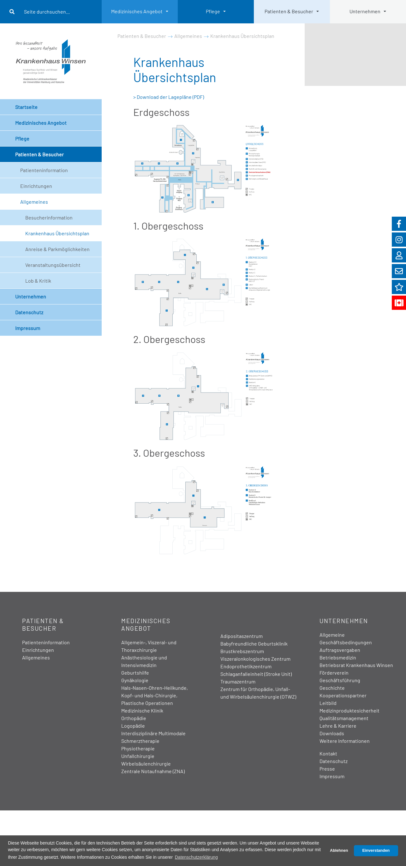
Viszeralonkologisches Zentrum (255, 659)
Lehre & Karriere (337, 726)
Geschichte (332, 688)
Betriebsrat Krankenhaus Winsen (356, 665)
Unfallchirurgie (137, 756)
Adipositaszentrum (241, 636)
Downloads (331, 733)
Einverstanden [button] (376, 850)
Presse (327, 769)
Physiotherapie (138, 748)
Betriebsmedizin (337, 657)
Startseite (26, 107)
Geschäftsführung (339, 680)
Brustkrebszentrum (242, 651)
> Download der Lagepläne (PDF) (168, 97)
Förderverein (334, 673)
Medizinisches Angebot (137, 11)
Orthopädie (133, 718)
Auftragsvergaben (339, 650)
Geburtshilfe (135, 673)
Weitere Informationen (344, 741)
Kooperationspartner (343, 695)
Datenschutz (29, 312)
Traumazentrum (237, 681)
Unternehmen (364, 11)
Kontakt (328, 753)
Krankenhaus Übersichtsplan (57, 233)
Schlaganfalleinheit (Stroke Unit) (256, 674)
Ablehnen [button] (339, 850)
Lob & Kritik (38, 281)
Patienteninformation (44, 170)
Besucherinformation (49, 217)
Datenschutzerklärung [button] (196, 857)
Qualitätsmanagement (343, 718)
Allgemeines (34, 202)
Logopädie (133, 726)
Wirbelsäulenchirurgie (146, 764)
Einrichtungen (36, 186)
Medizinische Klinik (142, 710)
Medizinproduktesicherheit (349, 710)
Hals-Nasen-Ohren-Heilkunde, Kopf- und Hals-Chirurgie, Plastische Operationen (154, 695)
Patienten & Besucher (289, 11)
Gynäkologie (134, 680)
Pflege (213, 11)
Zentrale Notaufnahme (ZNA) (153, 771)
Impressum (27, 328)
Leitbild (328, 703)
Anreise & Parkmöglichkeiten (57, 249)
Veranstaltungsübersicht (53, 265)
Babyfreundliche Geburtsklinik (254, 643)
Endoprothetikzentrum (246, 666)
